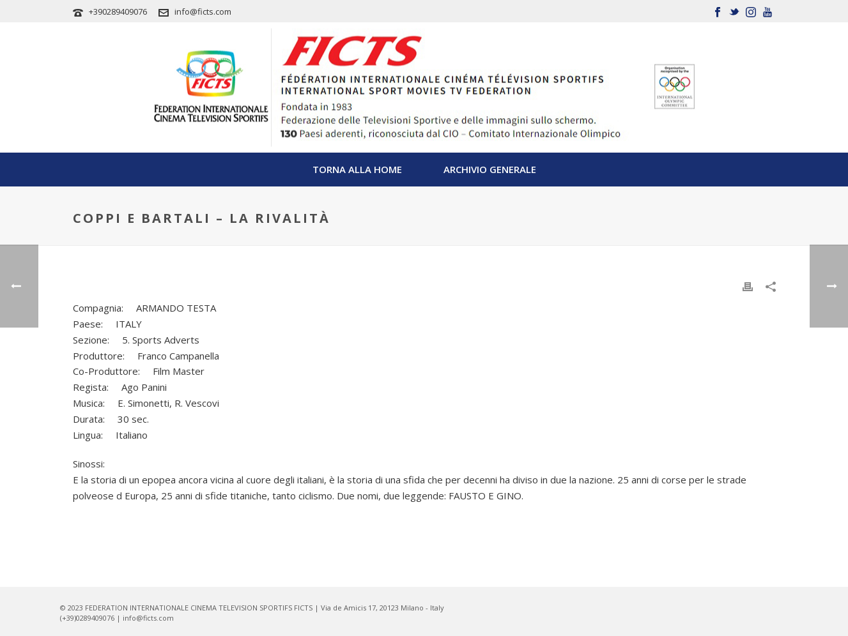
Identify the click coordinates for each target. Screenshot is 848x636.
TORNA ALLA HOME (357, 169)
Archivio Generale (489, 169)
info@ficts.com (202, 11)
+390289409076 (118, 11)
